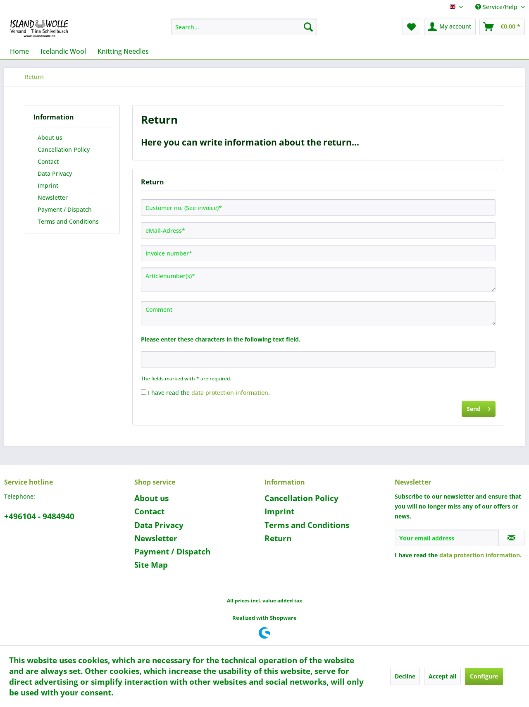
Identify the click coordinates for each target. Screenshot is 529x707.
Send (479, 407)
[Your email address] (447, 538)
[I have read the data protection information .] (143, 392)
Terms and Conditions (68, 221)
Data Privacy (55, 173)
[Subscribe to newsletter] (511, 538)
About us (50, 137)
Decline (405, 676)
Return (277, 538)
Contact (48, 161)
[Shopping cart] (502, 27)
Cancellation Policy (64, 149)
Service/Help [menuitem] (497, 7)
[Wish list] (411, 27)
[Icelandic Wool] (63, 51)
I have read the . (209, 392)
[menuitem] (244, 27)
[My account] (450, 27)
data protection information (229, 392)
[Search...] (244, 27)
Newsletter (53, 197)
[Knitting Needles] (123, 51)
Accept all (442, 676)
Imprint (48, 185)
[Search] (308, 27)
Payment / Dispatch (65, 209)
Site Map (151, 564)
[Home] (19, 51)
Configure (484, 676)
